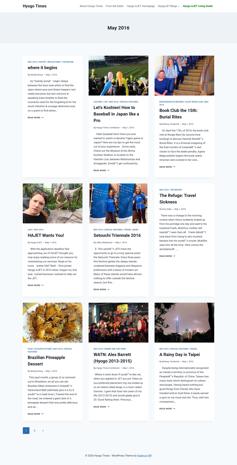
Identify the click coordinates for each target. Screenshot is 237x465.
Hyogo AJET (36, 242)
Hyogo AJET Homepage (141, 6)
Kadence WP (144, 455)
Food (30, 349)
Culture (98, 102)
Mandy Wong (37, 74)
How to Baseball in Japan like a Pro (116, 114)
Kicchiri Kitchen (43, 349)
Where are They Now (115, 349)
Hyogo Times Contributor (108, 127)
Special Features (129, 102)
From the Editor (115, 6)
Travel (193, 349)
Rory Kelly (166, 209)
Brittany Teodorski (170, 124)
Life (106, 102)
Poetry (42, 62)
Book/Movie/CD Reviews (171, 102)
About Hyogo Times (91, 6)
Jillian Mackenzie (104, 242)
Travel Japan (131, 230)
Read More (35, 117)
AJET (30, 230)
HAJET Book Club (194, 102)
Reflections (54, 62)
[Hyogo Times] (35, 6)
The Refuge (68, 62)
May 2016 (32, 62)
